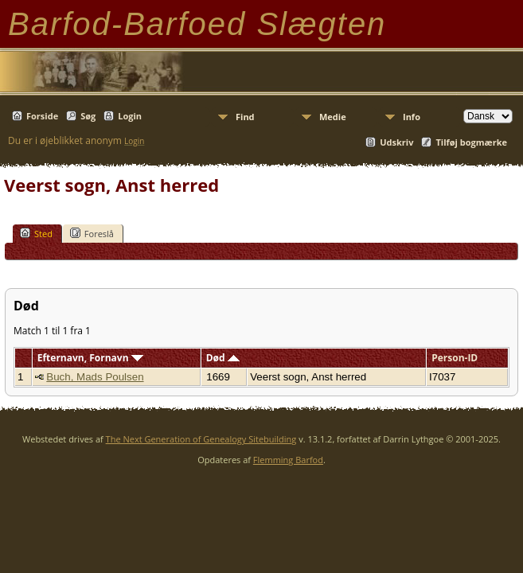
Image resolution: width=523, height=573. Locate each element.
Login (130, 116)
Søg (88, 116)
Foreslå (92, 233)
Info (411, 117)
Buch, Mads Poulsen (94, 377)
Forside (42, 116)
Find (245, 117)
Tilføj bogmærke (471, 142)
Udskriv (396, 142)
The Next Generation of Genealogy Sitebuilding (201, 439)
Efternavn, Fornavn (90, 357)
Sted (36, 233)
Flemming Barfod (288, 460)
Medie (332, 117)
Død (223, 357)
